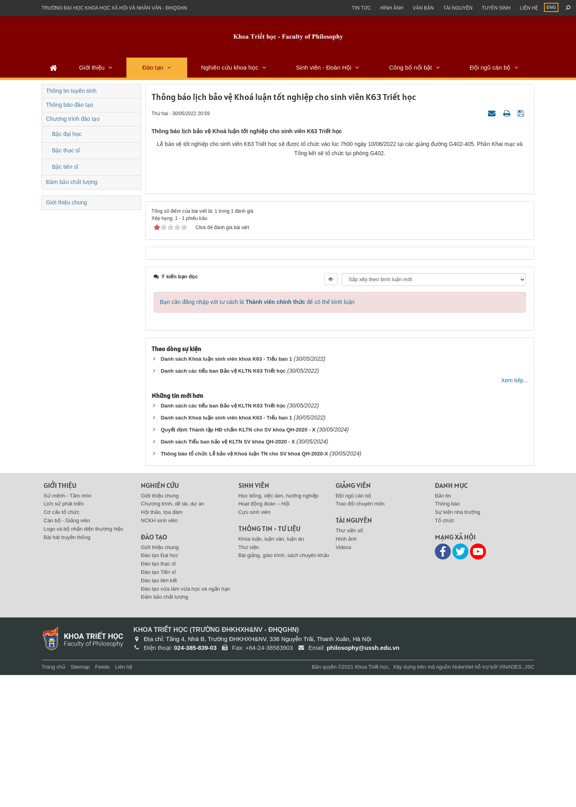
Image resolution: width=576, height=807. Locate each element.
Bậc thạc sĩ (66, 150)
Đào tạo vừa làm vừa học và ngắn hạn (185, 721)
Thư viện (248, 679)
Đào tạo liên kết (159, 712)
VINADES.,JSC (516, 799)
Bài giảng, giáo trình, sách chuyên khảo (283, 688)
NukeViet (463, 799)
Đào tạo (152, 67)
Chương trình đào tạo (73, 119)
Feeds (102, 799)
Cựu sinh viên (254, 644)
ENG (551, 7)
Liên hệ (529, 8)
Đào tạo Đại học (159, 688)
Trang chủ (53, 799)
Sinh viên (253, 617)
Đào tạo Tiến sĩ (158, 704)
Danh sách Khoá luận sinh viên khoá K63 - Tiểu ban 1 (226, 491)
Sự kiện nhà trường (457, 644)
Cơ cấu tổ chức (62, 644)
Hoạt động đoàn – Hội (264, 636)
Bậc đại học (67, 134)
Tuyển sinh (496, 8)
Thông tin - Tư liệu (269, 660)
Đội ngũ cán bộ (490, 67)
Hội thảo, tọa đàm (161, 644)
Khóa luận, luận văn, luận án (271, 671)
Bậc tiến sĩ (65, 167)
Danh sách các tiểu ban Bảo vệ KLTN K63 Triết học (223, 503)
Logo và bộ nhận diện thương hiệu (83, 661)
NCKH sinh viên (159, 652)
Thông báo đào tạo (69, 105)
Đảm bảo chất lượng (71, 182)
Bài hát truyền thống (67, 669)
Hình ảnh (391, 8)
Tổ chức (444, 652)
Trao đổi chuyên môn (360, 636)
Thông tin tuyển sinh (71, 91)
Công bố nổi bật (410, 67)
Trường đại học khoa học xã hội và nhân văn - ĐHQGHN (114, 8)
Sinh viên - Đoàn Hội (323, 67)
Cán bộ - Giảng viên (67, 652)
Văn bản (423, 8)
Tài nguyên (457, 8)
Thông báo (447, 636)
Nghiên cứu (160, 617)
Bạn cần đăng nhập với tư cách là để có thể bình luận (257, 434)
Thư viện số (350, 662)
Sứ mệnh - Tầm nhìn (68, 628)
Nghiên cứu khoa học (229, 67)
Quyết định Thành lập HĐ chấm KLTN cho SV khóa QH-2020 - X (238, 562)
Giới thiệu (92, 67)
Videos (344, 679)
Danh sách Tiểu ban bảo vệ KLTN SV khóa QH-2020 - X (228, 574)
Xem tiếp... (514, 512)
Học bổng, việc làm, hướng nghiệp (278, 628)
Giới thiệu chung (66, 202)
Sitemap (80, 799)
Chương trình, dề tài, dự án (172, 636)
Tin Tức (361, 8)
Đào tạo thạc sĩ (158, 696)
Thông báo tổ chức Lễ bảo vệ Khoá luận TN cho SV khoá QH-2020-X (244, 586)
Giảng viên (353, 617)
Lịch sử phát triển (64, 636)
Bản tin (443, 628)
